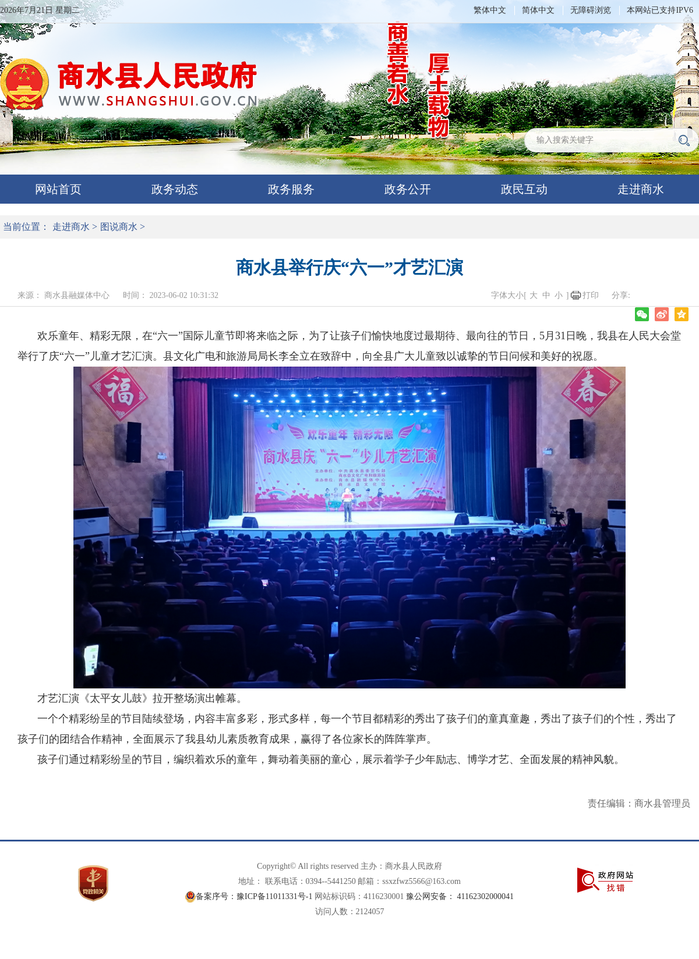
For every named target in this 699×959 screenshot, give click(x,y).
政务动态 (174, 189)
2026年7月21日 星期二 (40, 10)
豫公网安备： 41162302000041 (460, 896)
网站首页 (58, 189)
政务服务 (291, 189)
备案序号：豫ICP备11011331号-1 (254, 896)
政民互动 (524, 189)
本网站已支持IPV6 (660, 10)
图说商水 (118, 227)
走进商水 (640, 189)
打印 (590, 295)
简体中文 (538, 10)
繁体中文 (490, 10)
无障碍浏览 (590, 10)
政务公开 (407, 189)
